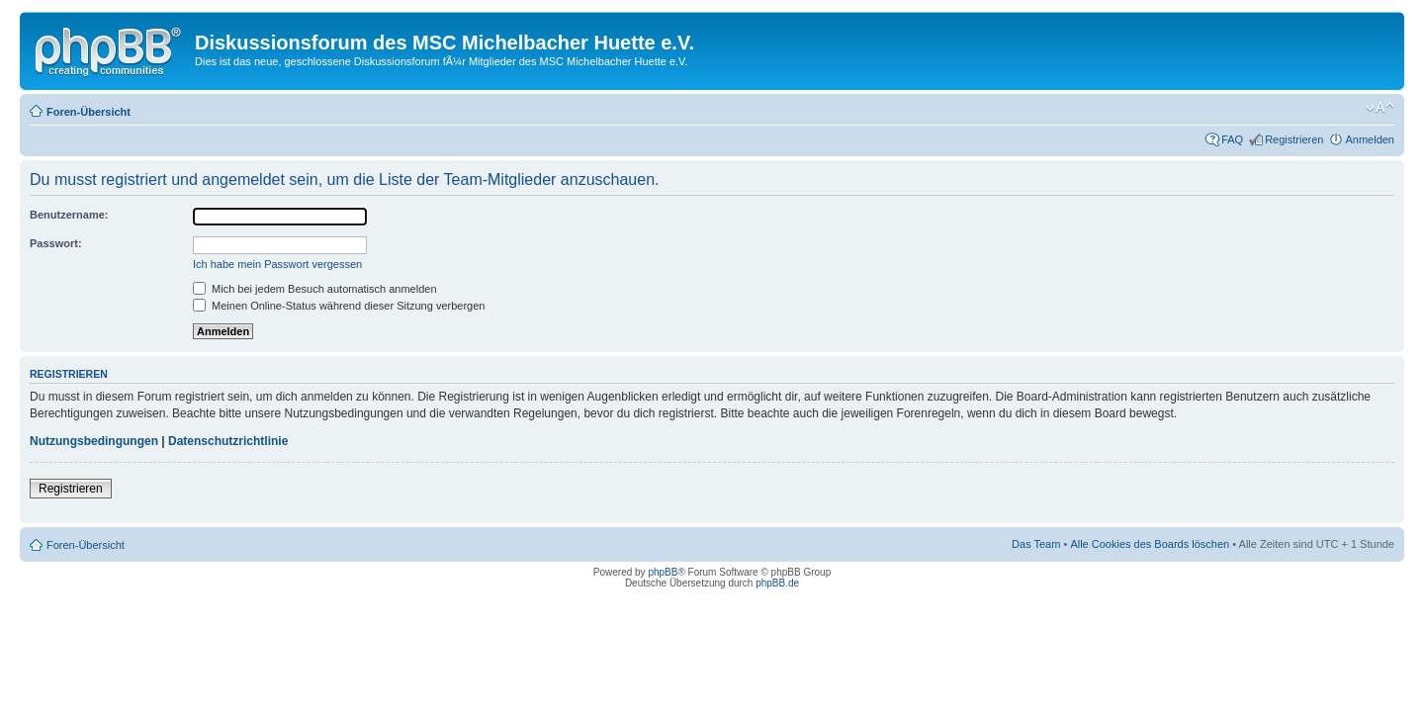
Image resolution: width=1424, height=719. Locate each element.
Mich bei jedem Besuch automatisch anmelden (315, 289)
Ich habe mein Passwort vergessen (277, 264)
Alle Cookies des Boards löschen (1149, 544)
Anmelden (1369, 139)
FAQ (1232, 139)
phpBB (662, 572)
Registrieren (1294, 139)
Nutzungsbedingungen (94, 441)
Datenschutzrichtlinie (228, 441)
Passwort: (56, 243)
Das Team (1036, 544)
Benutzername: (69, 215)
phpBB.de (777, 583)
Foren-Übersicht (88, 112)
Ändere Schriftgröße (1380, 108)
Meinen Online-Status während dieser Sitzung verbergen (339, 306)
